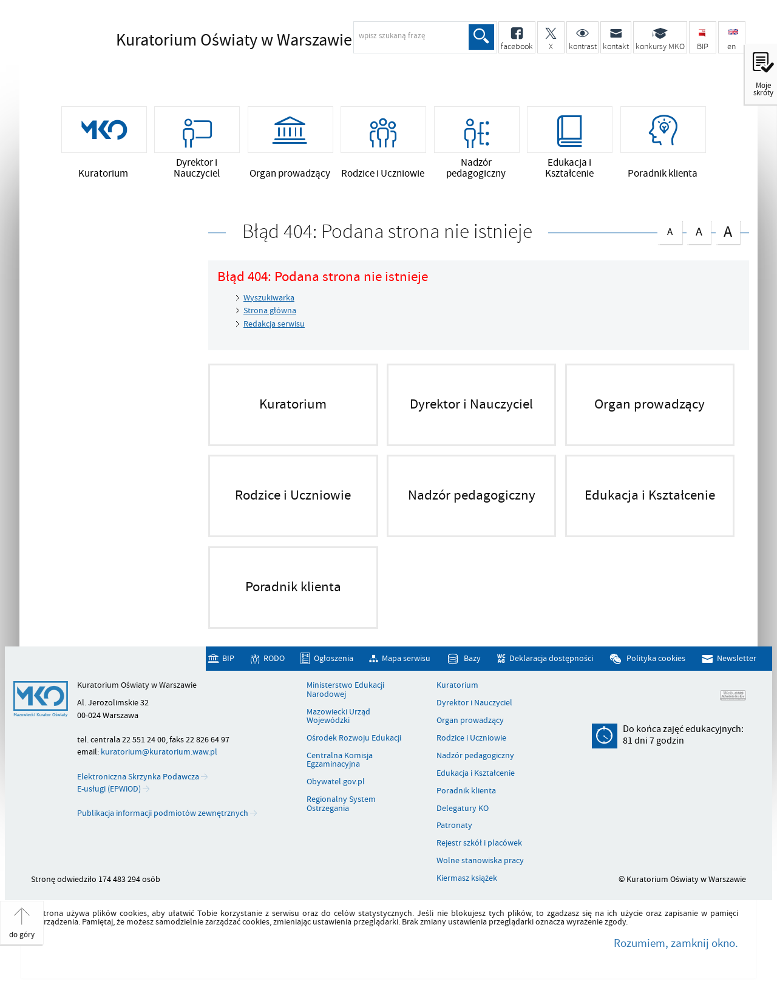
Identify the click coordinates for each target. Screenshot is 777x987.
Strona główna (269, 310)
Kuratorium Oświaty (234, 41)
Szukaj (481, 37)
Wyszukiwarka (268, 298)
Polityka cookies (655, 658)
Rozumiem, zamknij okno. (676, 943)
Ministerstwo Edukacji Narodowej (345, 690)
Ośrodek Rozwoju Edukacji (354, 738)
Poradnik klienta (466, 791)
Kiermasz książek (466, 878)
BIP (228, 658)
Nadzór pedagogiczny (475, 755)
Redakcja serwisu (274, 324)
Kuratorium (457, 685)
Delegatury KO (462, 808)
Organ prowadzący (470, 720)
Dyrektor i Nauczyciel (474, 703)
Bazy (472, 658)
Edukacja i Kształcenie (475, 773)
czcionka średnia (699, 230)
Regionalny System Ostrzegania (341, 804)
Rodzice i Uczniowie (471, 738)
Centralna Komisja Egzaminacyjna (340, 760)
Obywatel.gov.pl (336, 782)
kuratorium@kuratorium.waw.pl (159, 752)
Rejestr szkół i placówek (479, 843)
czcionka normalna (669, 229)
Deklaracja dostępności (551, 658)
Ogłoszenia (333, 658)
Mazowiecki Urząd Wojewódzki (338, 716)
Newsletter (736, 658)
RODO (274, 658)
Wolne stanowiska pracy (480, 860)
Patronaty (454, 825)
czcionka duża (728, 231)
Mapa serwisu (406, 658)
